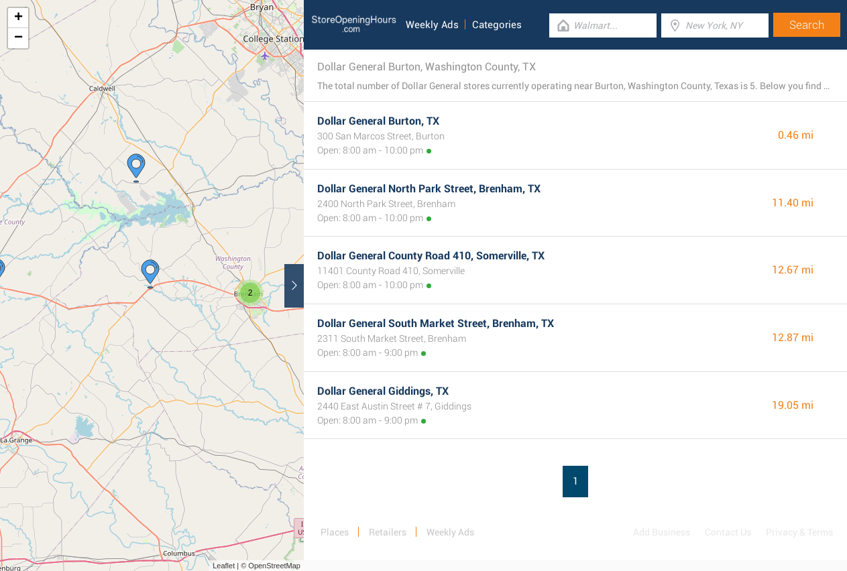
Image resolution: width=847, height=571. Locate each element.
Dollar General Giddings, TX (383, 391)
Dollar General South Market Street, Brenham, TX (435, 323)
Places (335, 532)
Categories (497, 25)
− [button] (18, 38)
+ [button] (18, 18)
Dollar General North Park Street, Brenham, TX (429, 188)
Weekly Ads (432, 25)
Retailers (387, 532)
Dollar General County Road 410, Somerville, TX (431, 255)
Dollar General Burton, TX (378, 121)
